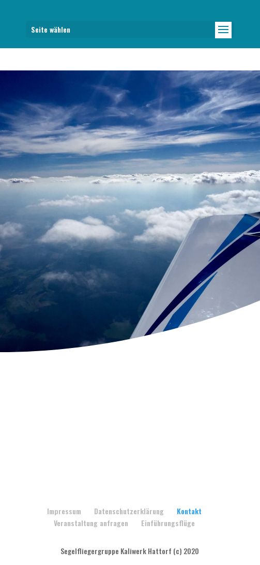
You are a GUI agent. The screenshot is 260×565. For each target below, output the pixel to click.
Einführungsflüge (168, 522)
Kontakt (189, 510)
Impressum (64, 510)
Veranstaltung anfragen (91, 522)
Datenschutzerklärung (129, 510)
